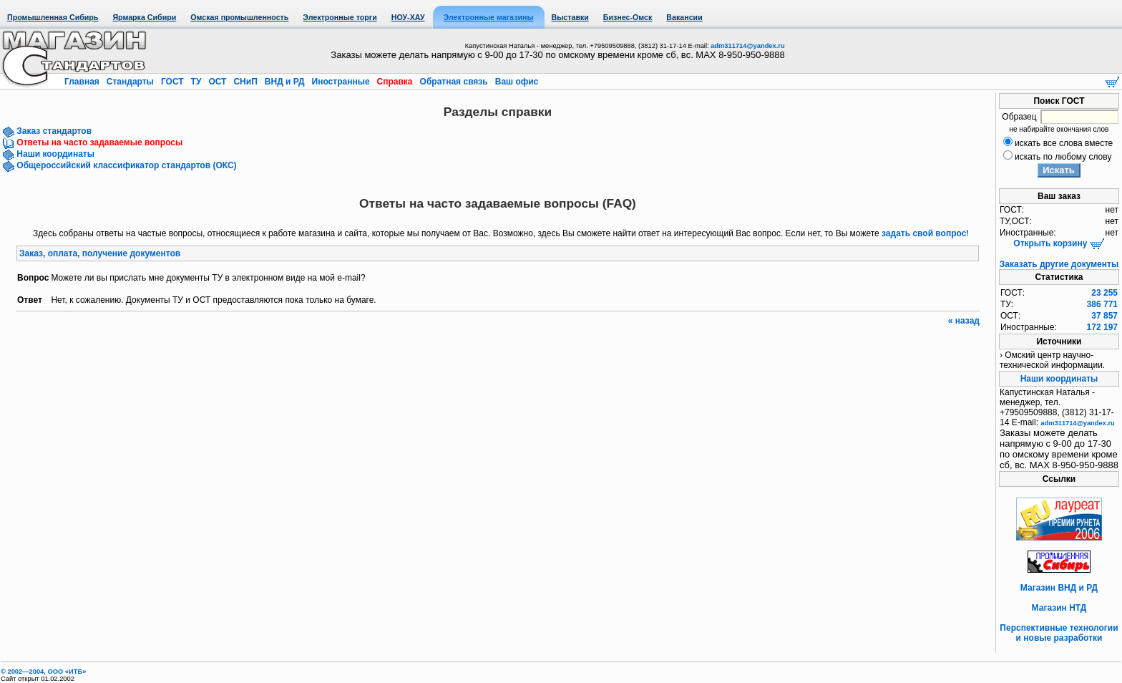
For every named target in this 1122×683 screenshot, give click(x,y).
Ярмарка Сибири (144, 17)
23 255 (1104, 293)
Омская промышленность (239, 17)
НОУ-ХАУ (408, 17)
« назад (964, 321)
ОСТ (217, 82)
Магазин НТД (1059, 608)
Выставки (570, 17)
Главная (83, 82)
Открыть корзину (1058, 243)
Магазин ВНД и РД (1059, 588)
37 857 (1104, 316)
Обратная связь (453, 82)
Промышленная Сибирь (52, 17)
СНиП (245, 82)
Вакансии (684, 17)
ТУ (195, 82)
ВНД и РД (284, 82)
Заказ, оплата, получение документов (99, 253)
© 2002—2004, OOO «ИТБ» (43, 671)
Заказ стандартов (53, 131)
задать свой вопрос (924, 233)
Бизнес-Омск (628, 17)
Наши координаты (54, 154)
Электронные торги (339, 17)
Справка (394, 82)
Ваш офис (515, 82)
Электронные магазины (489, 17)
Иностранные (340, 82)
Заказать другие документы (1059, 264)
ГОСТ (172, 82)
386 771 (1102, 304)
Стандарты (130, 82)
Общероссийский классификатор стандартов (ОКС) (125, 165)
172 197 (1102, 327)
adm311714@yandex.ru (747, 45)
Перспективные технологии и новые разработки (1059, 633)
